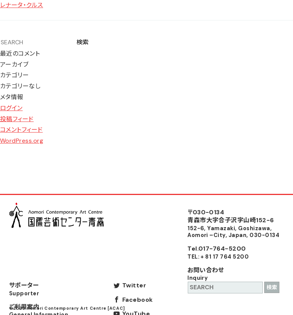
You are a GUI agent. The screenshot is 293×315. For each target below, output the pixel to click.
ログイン (11, 108)
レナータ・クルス (21, 5)
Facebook (137, 300)
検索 (82, 42)
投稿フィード (17, 119)
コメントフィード (21, 130)
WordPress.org (21, 141)
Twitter (134, 285)
